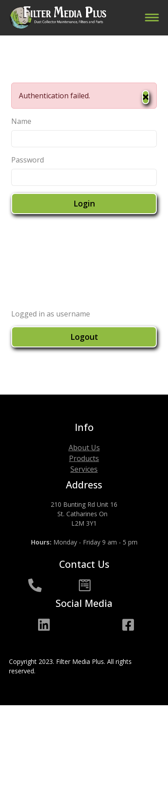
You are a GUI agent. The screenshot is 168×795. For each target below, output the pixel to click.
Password (27, 160)
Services (84, 469)
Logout (84, 336)
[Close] (145, 97)
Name (21, 121)
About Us (84, 447)
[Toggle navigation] (151, 17)
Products (84, 458)
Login (84, 203)
